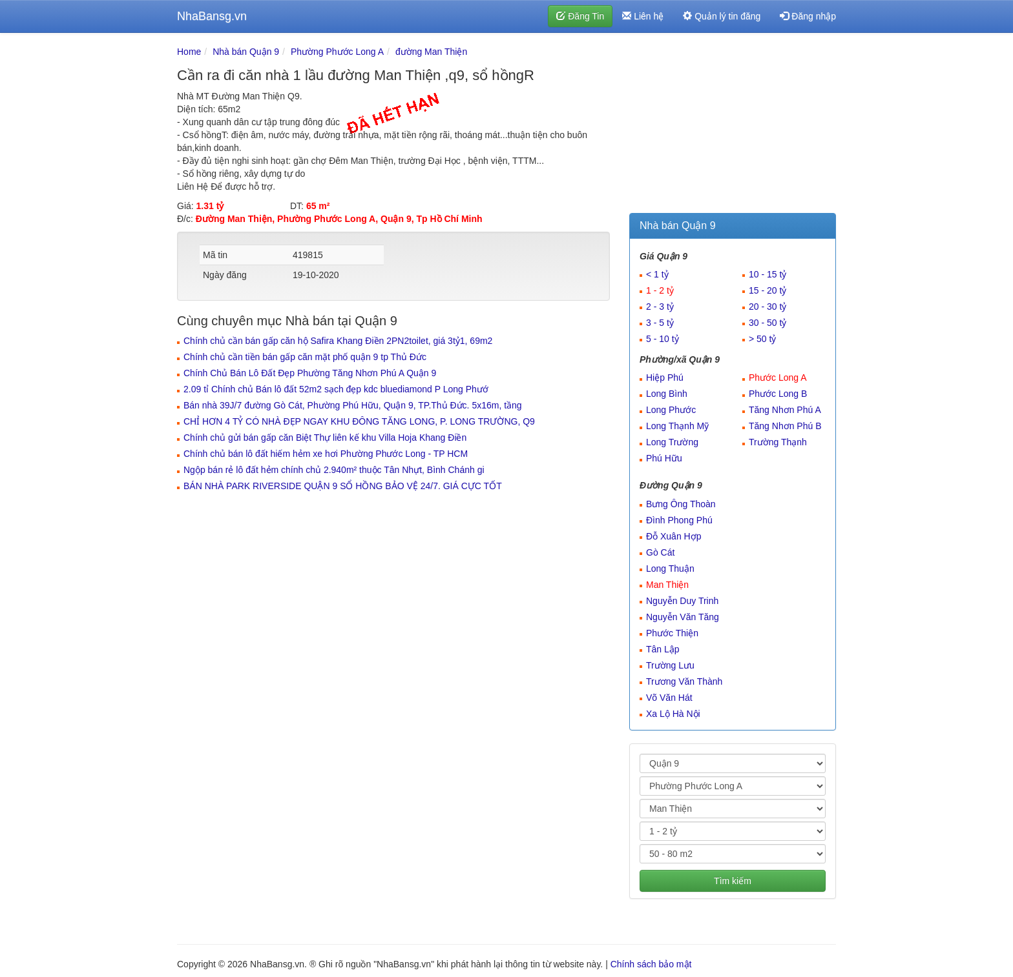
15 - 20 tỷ (767, 290)
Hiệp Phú (665, 377)
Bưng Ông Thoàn (681, 504)
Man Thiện (667, 584)
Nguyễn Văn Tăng (682, 617)
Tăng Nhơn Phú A (785, 410)
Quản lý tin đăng (721, 16)
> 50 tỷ (762, 339)
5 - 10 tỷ (662, 339)
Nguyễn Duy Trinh (682, 601)
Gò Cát (660, 552)
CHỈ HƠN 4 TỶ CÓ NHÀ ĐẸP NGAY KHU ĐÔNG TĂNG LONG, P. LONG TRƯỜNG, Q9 (359, 421)
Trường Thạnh (778, 442)
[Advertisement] (732, 125)
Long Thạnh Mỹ (677, 426)
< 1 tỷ (657, 274)
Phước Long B (778, 393)
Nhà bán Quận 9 (246, 51)
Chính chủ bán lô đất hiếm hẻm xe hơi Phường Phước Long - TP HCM (325, 453)
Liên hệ (642, 16)
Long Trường (672, 442)
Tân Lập (663, 649)
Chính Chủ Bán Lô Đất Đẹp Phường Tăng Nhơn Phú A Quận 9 (309, 373)
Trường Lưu (670, 665)
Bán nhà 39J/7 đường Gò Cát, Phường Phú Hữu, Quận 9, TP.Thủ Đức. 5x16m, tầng (352, 405)
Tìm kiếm (732, 881)
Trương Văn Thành (684, 681)
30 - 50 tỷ (767, 322)
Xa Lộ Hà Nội (673, 714)
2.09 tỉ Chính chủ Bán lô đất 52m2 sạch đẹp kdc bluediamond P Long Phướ (335, 389)
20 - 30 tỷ (767, 306)
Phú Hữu (664, 458)
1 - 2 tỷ (660, 290)
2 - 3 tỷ (660, 306)
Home (189, 51)
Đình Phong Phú (679, 520)
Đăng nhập (808, 16)
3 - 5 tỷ (660, 322)
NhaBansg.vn (212, 16)
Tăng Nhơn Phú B (785, 426)
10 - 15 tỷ (767, 274)
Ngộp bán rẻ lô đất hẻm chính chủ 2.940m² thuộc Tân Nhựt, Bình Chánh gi (334, 470)
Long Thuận (670, 568)
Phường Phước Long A (337, 51)
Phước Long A (778, 377)
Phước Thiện (672, 633)
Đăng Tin (580, 16)
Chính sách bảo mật (651, 964)
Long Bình (666, 393)
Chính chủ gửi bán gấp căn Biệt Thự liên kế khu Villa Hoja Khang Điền (324, 437)
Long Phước (671, 410)
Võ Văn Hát (669, 697)
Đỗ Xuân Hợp (673, 536)
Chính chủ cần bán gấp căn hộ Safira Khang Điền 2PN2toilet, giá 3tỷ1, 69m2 (337, 341)
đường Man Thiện (431, 51)
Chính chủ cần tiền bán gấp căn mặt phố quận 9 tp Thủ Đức (304, 357)
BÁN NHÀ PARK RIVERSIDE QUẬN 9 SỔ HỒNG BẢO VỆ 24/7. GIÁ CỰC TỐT (342, 486)
